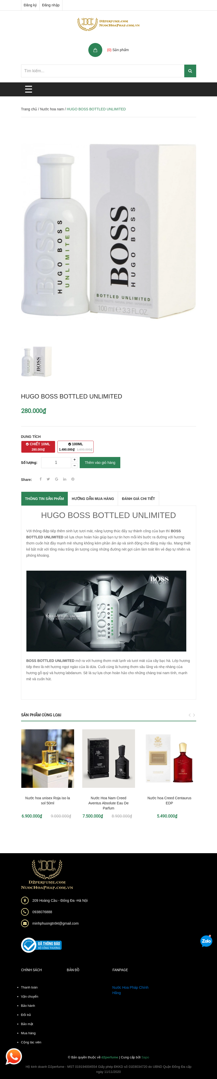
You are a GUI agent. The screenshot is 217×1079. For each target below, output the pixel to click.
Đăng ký (30, 5)
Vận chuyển (29, 996)
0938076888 (42, 912)
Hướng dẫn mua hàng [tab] (93, 499)
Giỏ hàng (115, 44)
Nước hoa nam (52, 109)
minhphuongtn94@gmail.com (55, 923)
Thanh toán (29, 987)
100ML (75, 446)
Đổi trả (26, 1015)
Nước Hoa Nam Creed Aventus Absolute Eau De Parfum (108, 803)
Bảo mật (27, 1024)
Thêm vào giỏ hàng (100, 463)
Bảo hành (28, 1006)
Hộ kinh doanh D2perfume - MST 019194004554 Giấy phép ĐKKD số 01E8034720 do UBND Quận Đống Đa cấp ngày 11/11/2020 (108, 1069)
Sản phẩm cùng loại (41, 715)
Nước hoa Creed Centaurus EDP (169, 800)
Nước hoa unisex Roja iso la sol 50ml (47, 800)
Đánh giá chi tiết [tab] (138, 499)
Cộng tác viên (31, 1042)
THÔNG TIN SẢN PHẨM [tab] (44, 499)
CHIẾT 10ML (38, 446)
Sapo (145, 1057)
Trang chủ (29, 109)
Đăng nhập (51, 5)
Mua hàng (28, 1033)
